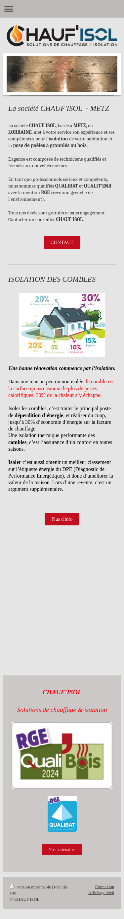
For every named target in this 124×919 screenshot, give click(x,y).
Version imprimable (31, 886)
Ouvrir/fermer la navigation (62, 9)
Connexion (104, 886)
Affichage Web (101, 892)
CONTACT (62, 242)
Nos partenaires (62, 849)
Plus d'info (62, 519)
